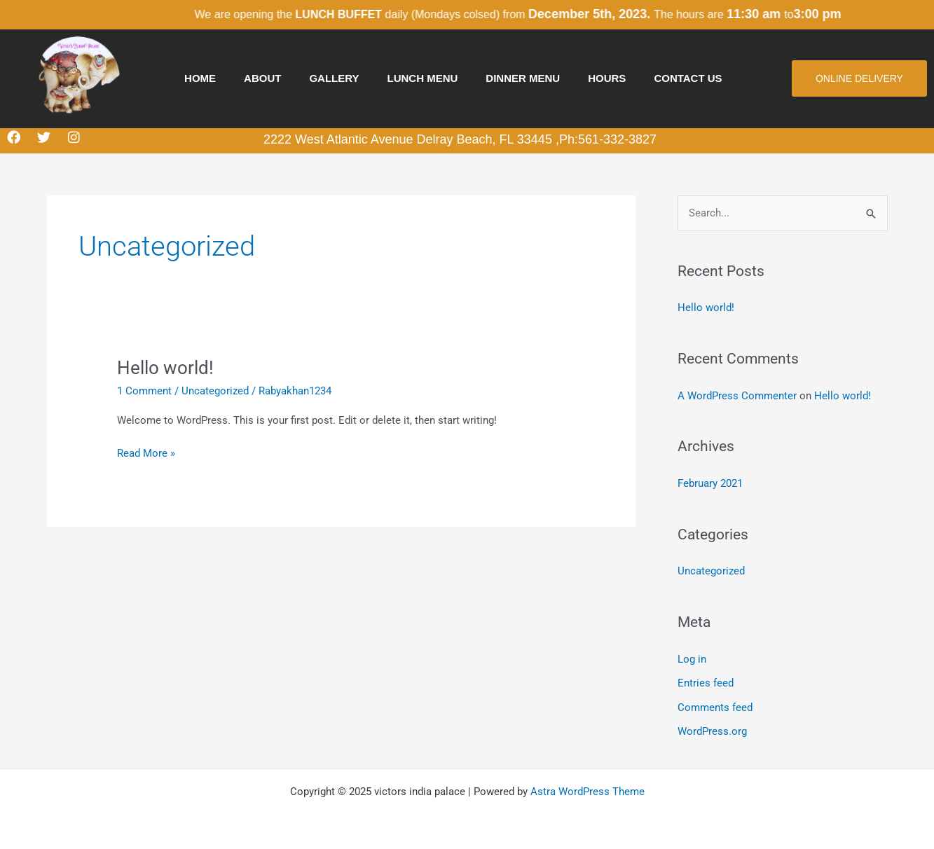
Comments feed (715, 704)
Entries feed (706, 680)
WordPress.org (712, 728)
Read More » (146, 452)
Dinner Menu (523, 78)
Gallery (334, 78)
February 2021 (710, 482)
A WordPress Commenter (737, 395)
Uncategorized (215, 391)
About (262, 78)
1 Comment (144, 391)
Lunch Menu (422, 78)
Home (200, 78)
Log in (692, 657)
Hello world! (165, 367)
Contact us (688, 78)
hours (607, 78)
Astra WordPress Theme (587, 787)
